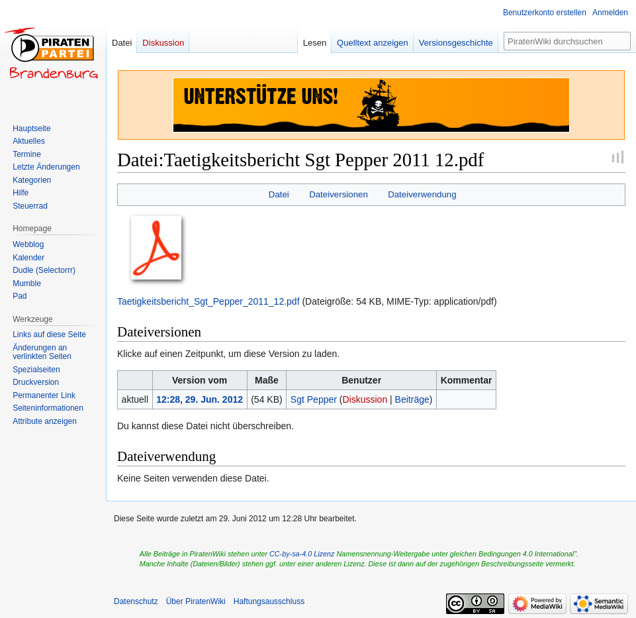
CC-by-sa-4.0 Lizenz (301, 554)
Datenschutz (136, 601)
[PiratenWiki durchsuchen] (567, 41)
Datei (279, 194)
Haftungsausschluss (269, 601)
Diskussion (364, 399)
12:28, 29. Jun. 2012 (199, 399)
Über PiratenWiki (196, 601)
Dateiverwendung (422, 194)
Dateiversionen (338, 194)
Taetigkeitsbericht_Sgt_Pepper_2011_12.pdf (208, 301)
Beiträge (412, 399)
